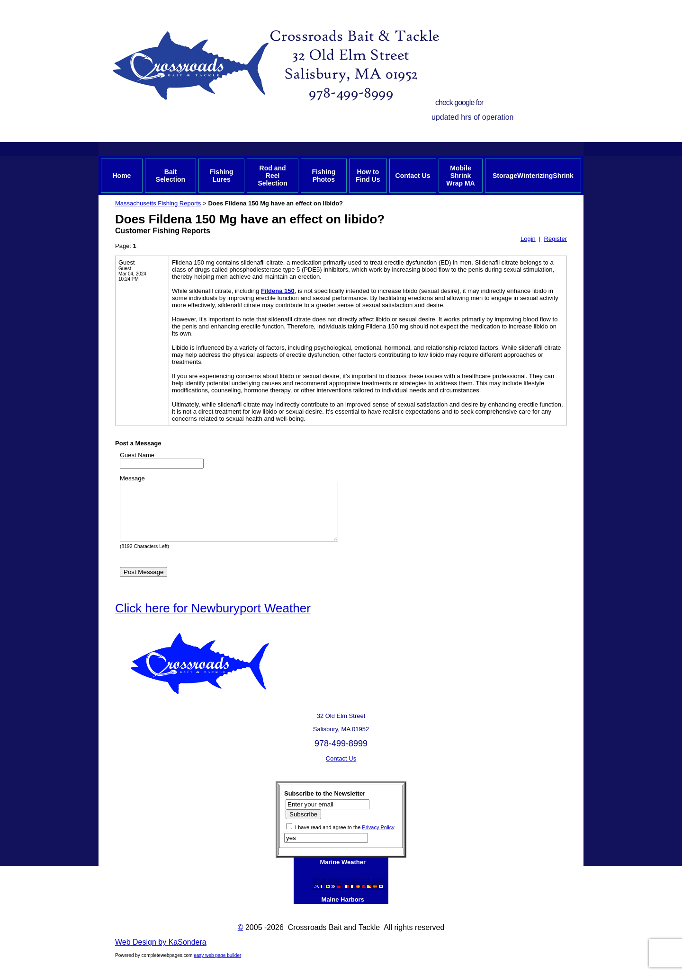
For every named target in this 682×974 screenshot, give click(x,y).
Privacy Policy (378, 838)
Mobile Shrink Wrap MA (460, 175)
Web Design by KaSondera (160, 953)
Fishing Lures (221, 175)
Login (528, 238)
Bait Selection (170, 175)
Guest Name (137, 455)
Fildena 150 (278, 290)
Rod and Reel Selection (272, 175)
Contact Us (413, 175)
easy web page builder (217, 966)
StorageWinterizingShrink (533, 175)
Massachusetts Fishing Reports (158, 203)
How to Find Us (368, 175)
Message (132, 478)
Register (555, 238)
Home (121, 175)
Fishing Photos (323, 175)
